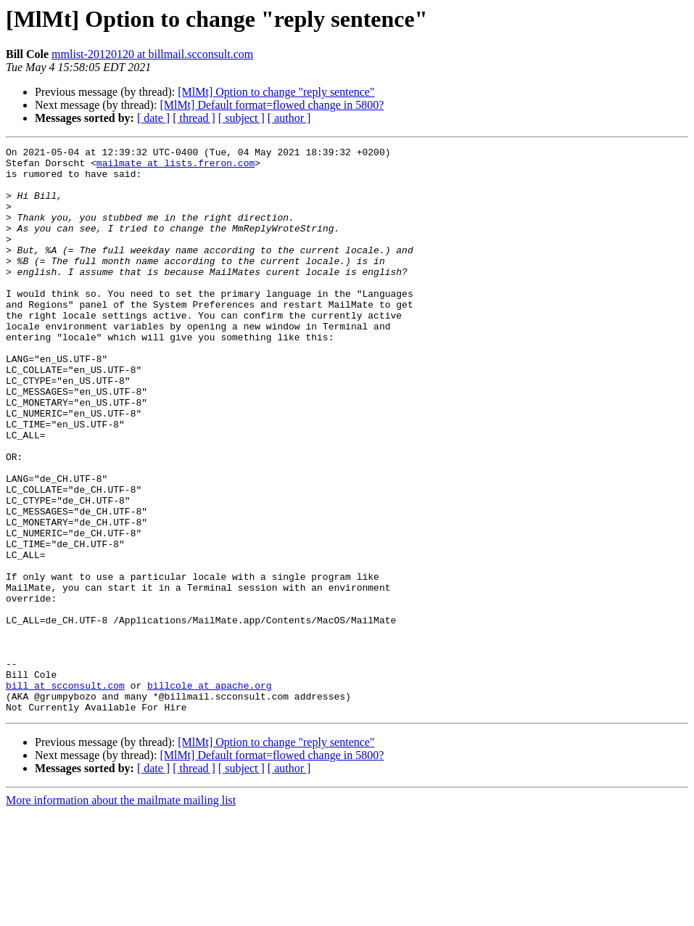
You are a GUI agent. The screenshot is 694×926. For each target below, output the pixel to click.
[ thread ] (194, 118)
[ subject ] (241, 118)
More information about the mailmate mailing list (121, 913)
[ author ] (289, 118)
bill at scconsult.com (65, 793)
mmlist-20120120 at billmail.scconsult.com (152, 54)
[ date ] (153, 118)
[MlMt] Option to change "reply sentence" (276, 92)
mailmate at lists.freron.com (175, 166)
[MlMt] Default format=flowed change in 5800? (272, 105)
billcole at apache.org (209, 793)
